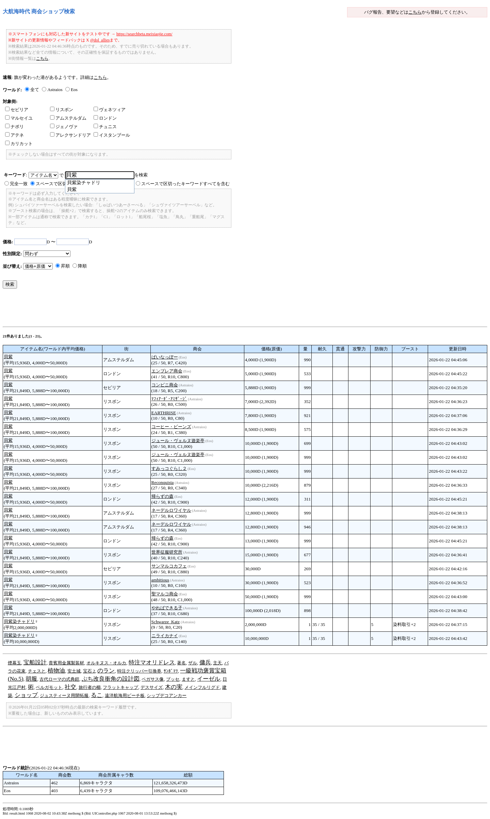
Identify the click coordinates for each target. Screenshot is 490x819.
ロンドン (105, 118)
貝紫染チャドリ (19, 621)
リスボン (61, 109)
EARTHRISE (163, 412)
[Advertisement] (126, 309)
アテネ (14, 135)
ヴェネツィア (110, 109)
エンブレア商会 (166, 370)
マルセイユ (19, 118)
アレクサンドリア (70, 135)
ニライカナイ (164, 635)
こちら (415, 12)
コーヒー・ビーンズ (171, 426)
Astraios (54, 89)
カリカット (19, 143)
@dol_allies (100, 40)
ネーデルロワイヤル (171, 510)
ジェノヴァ (64, 126)
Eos (74, 89)
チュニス (105, 126)
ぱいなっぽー (164, 357)
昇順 (65, 265)
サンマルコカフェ (169, 566)
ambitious (160, 579)
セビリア (16, 109)
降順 (82, 265)
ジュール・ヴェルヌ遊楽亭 (178, 440)
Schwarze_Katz (165, 621)
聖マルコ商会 (164, 593)
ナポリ (14, 126)
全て (34, 89)
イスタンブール (112, 135)
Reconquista (162, 482)
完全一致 (19, 183)
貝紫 (8, 356)
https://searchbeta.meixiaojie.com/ (144, 34)
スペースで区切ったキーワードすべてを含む (185, 183)
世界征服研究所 (166, 552)
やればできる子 (166, 607)
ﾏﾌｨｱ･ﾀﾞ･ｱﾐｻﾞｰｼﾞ (169, 398)
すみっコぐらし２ (169, 468)
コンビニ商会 (164, 384)
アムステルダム (68, 118)
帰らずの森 (162, 496)
